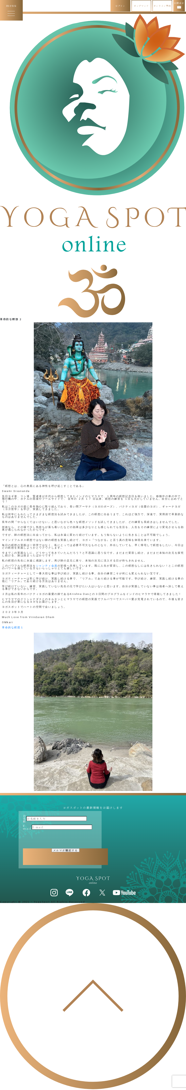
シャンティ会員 (47, 565)
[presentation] (53, 839)
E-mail (27, 827)
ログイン (120, 5)
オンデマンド (141, 5)
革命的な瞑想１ (13, 627)
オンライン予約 (162, 5)
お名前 (24, 818)
